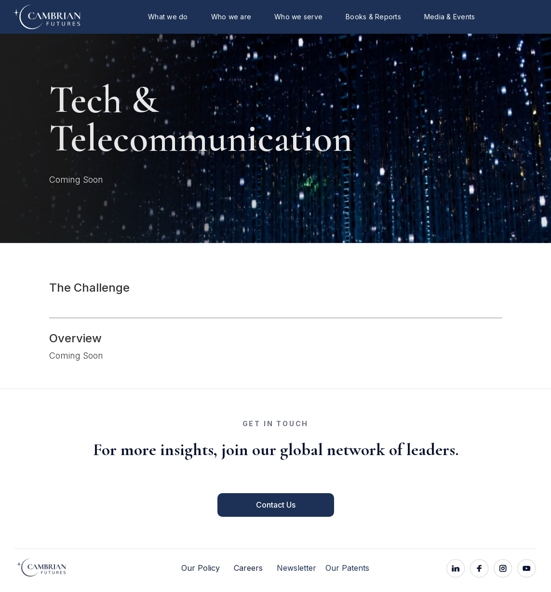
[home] (36, 16)
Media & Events (449, 17)
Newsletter (296, 568)
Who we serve (298, 17)
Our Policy (200, 568)
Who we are (231, 17)
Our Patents (347, 568)
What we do (168, 17)
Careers (248, 568)
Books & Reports (373, 17)
